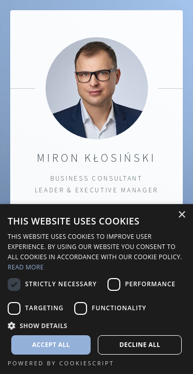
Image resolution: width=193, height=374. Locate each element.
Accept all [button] (51, 344)
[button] (96, 325)
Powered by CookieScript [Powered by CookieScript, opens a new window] (61, 363)
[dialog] (96, 289)
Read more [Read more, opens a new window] (26, 267)
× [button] (181, 215)
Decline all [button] (139, 344)
